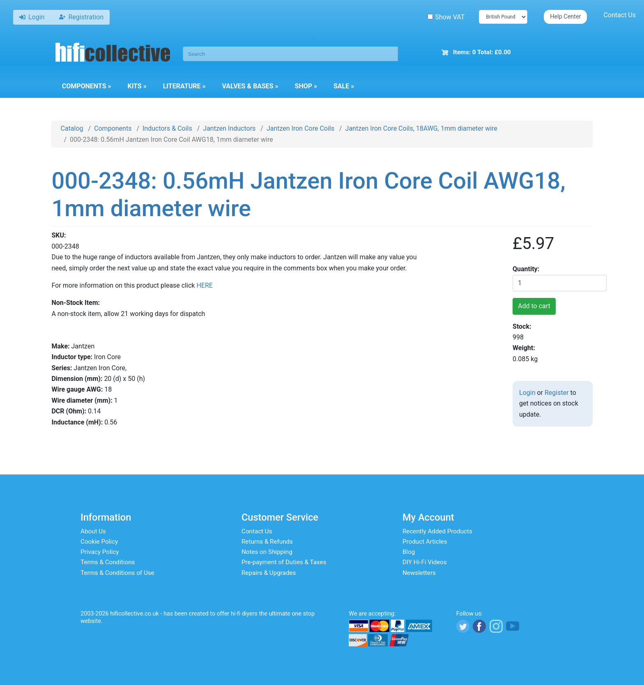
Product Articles (424, 541)
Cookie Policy (99, 541)
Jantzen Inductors (229, 128)
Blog (408, 552)
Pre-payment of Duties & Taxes (284, 562)
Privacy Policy (99, 552)
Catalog (71, 128)
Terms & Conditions (107, 562)
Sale (344, 86)
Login (527, 393)
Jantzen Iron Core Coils (300, 128)
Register (557, 393)
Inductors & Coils (167, 128)
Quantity (525, 269)
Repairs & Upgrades (269, 573)
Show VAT (446, 17)
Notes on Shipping (267, 552)
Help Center (565, 16)
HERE (204, 285)
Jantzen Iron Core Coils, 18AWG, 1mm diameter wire (421, 128)
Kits (136, 86)
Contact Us (619, 15)
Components (86, 86)
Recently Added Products (437, 531)
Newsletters (419, 573)
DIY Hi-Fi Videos (424, 562)
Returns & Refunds (267, 541)
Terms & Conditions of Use (117, 573)
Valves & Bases (250, 86)
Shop (306, 86)
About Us (93, 531)
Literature (184, 86)
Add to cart (534, 306)
